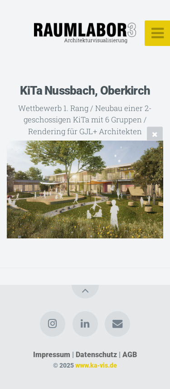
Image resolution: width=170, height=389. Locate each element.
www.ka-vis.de (96, 365)
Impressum (51, 354)
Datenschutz (96, 354)
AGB (129, 354)
